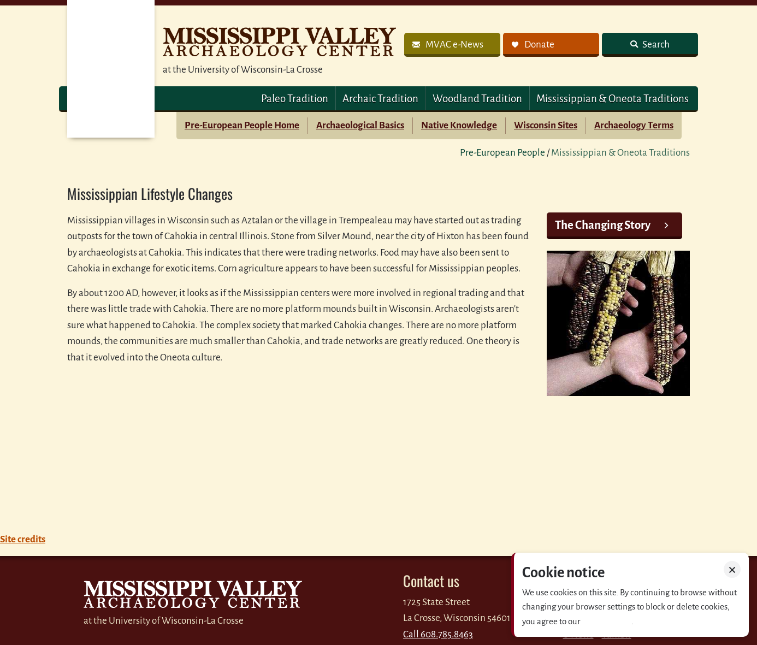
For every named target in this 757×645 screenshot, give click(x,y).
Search (655, 44)
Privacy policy (606, 621)
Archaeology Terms (633, 125)
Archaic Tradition (380, 98)
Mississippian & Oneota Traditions (612, 98)
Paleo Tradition (294, 98)
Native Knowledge (459, 125)
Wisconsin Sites (545, 125)
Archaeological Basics (360, 125)
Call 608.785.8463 (438, 634)
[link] (452, 45)
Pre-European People (502, 152)
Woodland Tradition (477, 98)
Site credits (22, 539)
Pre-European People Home (242, 125)
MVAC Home (111, 69)
